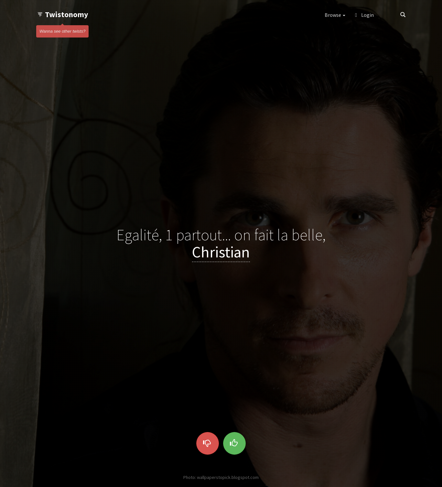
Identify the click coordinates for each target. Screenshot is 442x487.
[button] (387, 15)
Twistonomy (62, 14)
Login (364, 15)
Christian (221, 252)
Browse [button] (335, 15)
